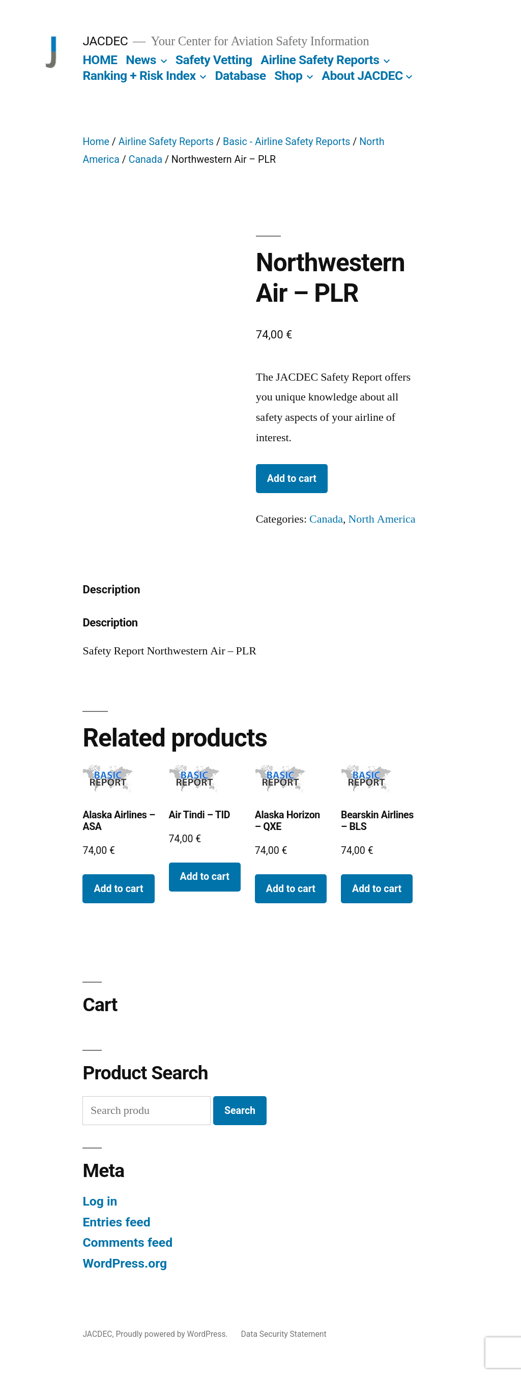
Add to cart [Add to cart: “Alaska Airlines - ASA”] (118, 889)
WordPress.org (124, 1263)
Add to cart (291, 478)
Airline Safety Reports (319, 59)
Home (95, 142)
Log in (99, 1201)
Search (239, 1110)
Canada (145, 159)
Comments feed (127, 1242)
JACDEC (105, 41)
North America (381, 519)
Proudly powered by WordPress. (172, 1334)
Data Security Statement (284, 1334)
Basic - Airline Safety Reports (286, 142)
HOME (99, 59)
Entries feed (116, 1222)
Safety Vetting (214, 59)
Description (111, 589)
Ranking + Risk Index (138, 75)
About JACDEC (362, 75)
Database (240, 75)
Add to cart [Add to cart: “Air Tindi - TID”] (204, 876)
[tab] (111, 590)
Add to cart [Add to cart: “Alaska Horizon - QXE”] (290, 889)
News (141, 59)
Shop (288, 75)
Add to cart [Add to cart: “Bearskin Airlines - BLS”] (376, 889)
